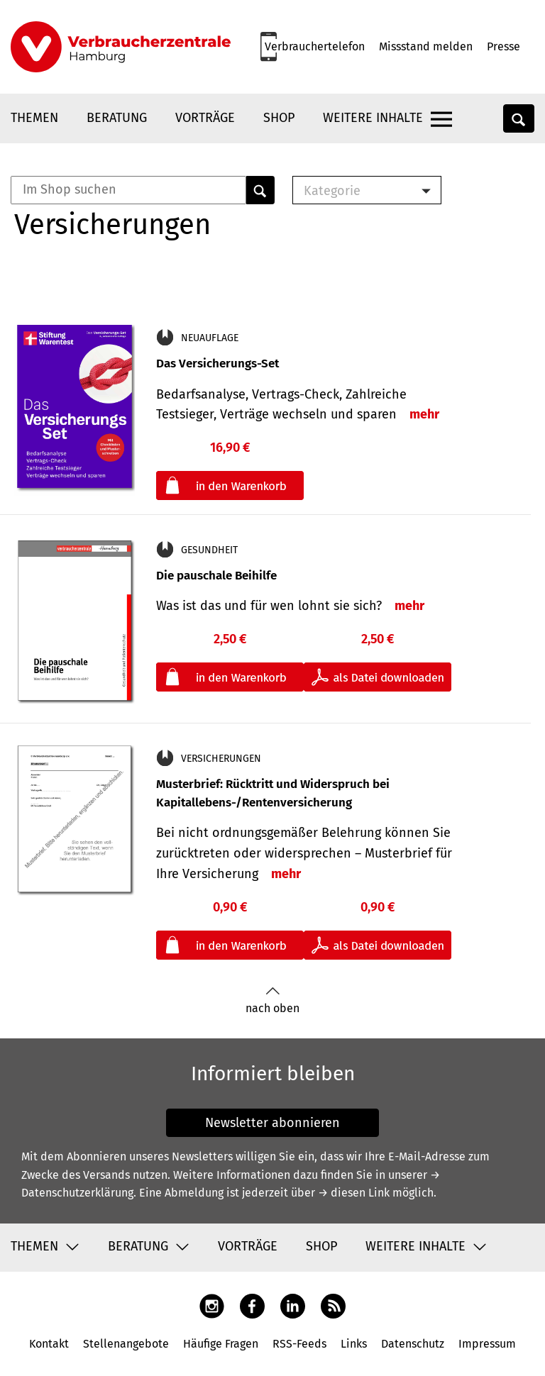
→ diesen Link (354, 1192)
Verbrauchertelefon (315, 46)
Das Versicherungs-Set (217, 363)
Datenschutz (412, 1343)
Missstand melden (426, 46)
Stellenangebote (126, 1343)
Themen (34, 118)
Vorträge (205, 118)
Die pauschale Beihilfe (216, 575)
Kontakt (49, 1343)
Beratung (117, 118)
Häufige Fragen (220, 1343)
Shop (278, 118)
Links (354, 1343)
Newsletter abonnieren (272, 1123)
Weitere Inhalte (373, 118)
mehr (424, 414)
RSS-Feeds (299, 1343)
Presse (503, 46)
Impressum (487, 1343)
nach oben (272, 1000)
